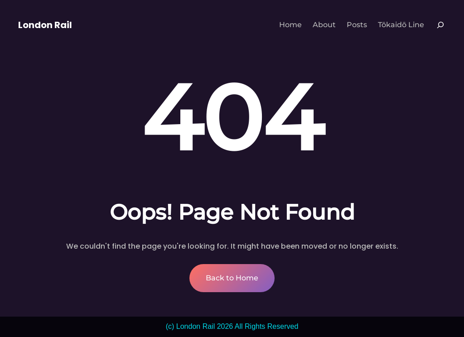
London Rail (45, 25)
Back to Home (232, 278)
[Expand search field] (440, 25)
